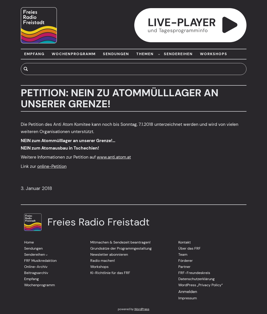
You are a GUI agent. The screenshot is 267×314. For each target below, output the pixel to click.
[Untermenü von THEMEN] (159, 54)
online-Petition (52, 166)
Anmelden (187, 291)
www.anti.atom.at (114, 157)
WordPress (141, 309)
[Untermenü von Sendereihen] (47, 255)
